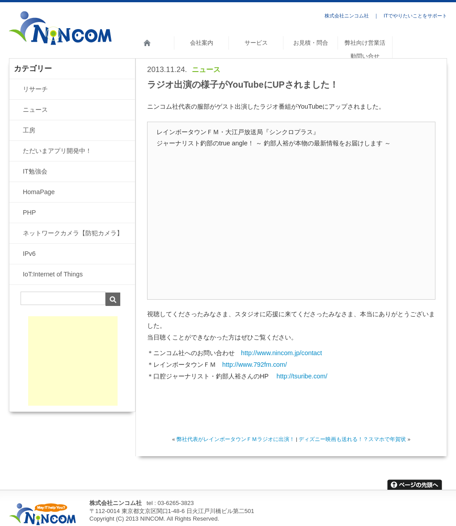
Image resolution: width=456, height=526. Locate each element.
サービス (256, 42)
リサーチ (35, 89)
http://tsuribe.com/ (302, 376)
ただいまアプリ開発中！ (57, 150)
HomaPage (39, 191)
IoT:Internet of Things (53, 274)
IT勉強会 (35, 171)
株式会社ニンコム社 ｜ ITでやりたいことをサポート (386, 15)
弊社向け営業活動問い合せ (365, 49)
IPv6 (29, 253)
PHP (29, 212)
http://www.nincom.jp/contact (281, 352)
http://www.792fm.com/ (254, 364)
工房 (29, 130)
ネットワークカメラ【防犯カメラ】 (73, 233)
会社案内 (201, 42)
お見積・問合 (310, 42)
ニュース (206, 69)
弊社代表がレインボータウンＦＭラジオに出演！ (236, 439)
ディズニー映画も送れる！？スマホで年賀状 (352, 439)
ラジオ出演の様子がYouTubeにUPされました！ (242, 84)
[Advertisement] (73, 361)
